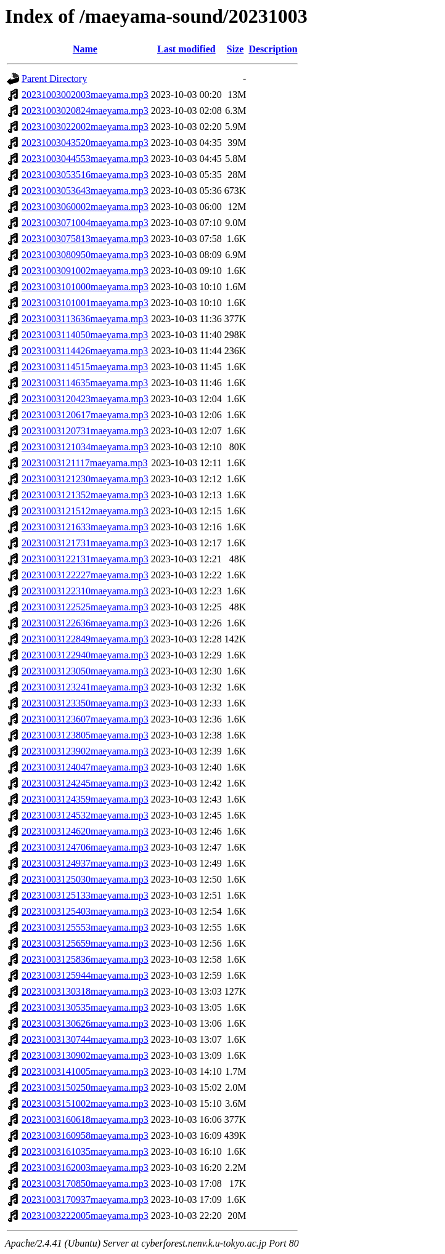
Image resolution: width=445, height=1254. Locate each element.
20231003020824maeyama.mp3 (85, 110)
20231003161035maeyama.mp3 (85, 1151)
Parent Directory (54, 78)
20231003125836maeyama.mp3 (85, 959)
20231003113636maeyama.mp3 (85, 319)
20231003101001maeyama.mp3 (85, 302)
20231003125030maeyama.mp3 (85, 879)
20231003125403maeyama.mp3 (85, 911)
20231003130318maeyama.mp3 (85, 991)
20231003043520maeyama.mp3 (85, 142)
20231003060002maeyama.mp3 (85, 206)
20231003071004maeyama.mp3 (85, 222)
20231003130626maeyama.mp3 (85, 1023)
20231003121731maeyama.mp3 (85, 543)
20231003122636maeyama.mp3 (85, 623)
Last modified (186, 49)
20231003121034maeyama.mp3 (85, 447)
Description (272, 49)
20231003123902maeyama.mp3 (85, 751)
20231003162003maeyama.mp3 (85, 1167)
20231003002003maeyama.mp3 (85, 94)
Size (235, 49)
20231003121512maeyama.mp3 (85, 511)
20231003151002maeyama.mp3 (85, 1103)
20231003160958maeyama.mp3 (85, 1135)
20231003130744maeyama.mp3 (85, 1039)
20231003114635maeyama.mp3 (85, 383)
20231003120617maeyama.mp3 (85, 415)
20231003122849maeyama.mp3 (85, 639)
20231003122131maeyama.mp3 (85, 559)
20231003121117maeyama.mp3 (85, 463)
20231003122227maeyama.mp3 (85, 575)
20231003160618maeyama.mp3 (85, 1119)
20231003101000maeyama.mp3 (85, 286)
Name (85, 49)
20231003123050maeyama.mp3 (85, 671)
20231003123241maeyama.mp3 (85, 687)
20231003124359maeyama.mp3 (85, 799)
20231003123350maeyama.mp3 (85, 703)
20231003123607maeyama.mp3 (85, 719)
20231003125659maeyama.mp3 (85, 943)
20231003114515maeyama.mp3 (85, 367)
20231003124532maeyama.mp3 (85, 815)
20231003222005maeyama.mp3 (85, 1215)
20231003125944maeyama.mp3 (85, 975)
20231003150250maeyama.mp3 (85, 1087)
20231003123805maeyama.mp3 (85, 735)
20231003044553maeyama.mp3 (85, 158)
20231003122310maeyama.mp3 (85, 591)
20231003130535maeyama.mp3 (85, 1007)
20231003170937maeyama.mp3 (85, 1199)
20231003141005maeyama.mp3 (85, 1071)
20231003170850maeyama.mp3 (85, 1183)
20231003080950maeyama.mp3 (85, 254)
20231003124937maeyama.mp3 (85, 863)
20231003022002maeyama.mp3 (85, 126)
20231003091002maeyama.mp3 (85, 270)
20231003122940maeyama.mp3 (85, 655)
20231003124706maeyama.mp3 (85, 847)
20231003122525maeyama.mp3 (85, 607)
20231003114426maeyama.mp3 (85, 351)
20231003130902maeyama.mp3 (85, 1055)
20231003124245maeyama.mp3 (85, 783)
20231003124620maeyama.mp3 (85, 831)
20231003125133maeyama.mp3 (85, 895)
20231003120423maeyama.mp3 (85, 399)
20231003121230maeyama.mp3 (85, 479)
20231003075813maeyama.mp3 (85, 238)
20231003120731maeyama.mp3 (85, 431)
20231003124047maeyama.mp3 (85, 767)
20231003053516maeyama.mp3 (85, 174)
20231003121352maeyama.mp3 (85, 495)
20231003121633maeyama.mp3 (85, 527)
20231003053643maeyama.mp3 (85, 190)
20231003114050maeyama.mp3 (85, 335)
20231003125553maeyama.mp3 (85, 927)
